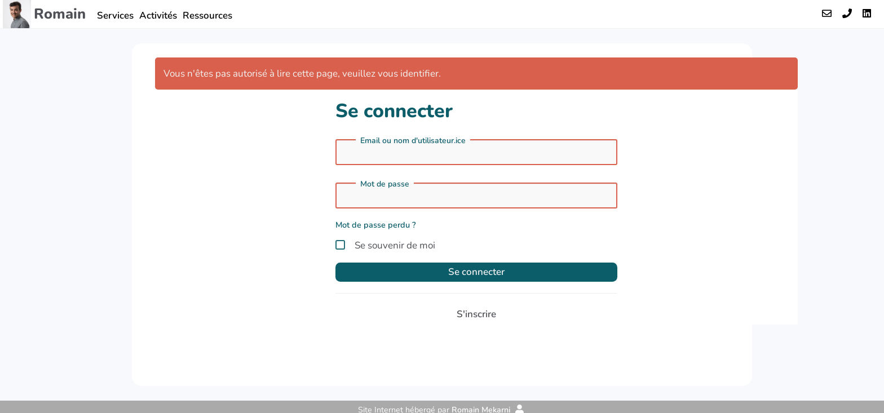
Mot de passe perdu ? (375, 224)
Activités (158, 15)
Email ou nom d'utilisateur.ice (413, 141)
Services (115, 15)
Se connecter (476, 271)
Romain (60, 14)
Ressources (207, 15)
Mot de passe (384, 184)
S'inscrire (476, 314)
